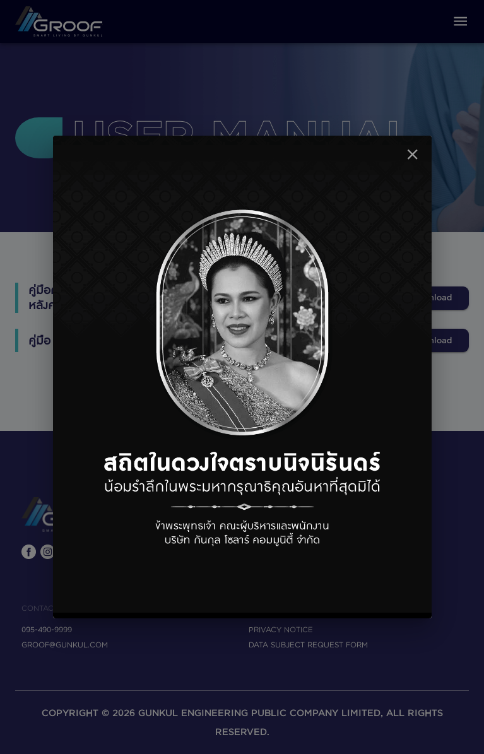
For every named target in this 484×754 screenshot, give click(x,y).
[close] (412, 154)
